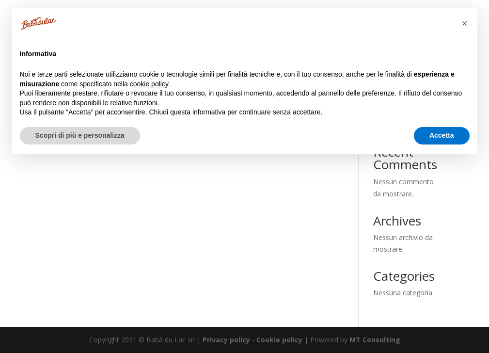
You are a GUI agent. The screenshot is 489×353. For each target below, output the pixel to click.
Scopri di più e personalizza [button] (80, 135)
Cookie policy (279, 339)
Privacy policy (226, 339)
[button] (465, 23)
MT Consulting (374, 339)
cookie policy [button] (149, 84)
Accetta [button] (441, 135)
